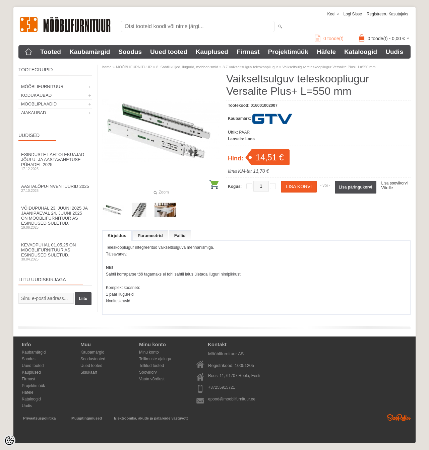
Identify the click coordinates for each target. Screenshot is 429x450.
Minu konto (149, 352)
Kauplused (212, 51)
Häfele (326, 51)
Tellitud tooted (151, 365)
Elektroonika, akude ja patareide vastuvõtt (151, 418)
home (107, 67)
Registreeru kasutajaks (387, 14)
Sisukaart (88, 372)
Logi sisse (353, 14)
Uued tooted (168, 51)
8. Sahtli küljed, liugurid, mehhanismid (187, 67)
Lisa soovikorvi (394, 183)
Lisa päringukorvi (355, 187)
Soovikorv (148, 372)
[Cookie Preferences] (9, 441)
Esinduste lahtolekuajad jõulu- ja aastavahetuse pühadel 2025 (55, 161)
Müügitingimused (86, 418)
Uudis (394, 51)
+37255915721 (221, 387)
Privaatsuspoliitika (39, 418)
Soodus (130, 51)
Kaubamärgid (89, 51)
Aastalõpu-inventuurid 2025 (55, 188)
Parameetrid (150, 235)
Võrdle (387, 187)
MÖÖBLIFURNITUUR (42, 86)
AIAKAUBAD (33, 112)
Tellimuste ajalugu (155, 359)
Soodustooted (92, 359)
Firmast (248, 51)
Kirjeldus (117, 235)
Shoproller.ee (399, 417)
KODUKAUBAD (36, 95)
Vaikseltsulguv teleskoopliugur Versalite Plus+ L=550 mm (328, 67)
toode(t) (329, 38)
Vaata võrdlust (152, 379)
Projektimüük (288, 51)
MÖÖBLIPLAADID (39, 103)
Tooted (50, 51)
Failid (180, 235)
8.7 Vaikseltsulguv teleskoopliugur (250, 67)
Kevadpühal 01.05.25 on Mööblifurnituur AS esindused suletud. (55, 251)
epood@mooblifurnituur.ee (231, 399)
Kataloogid (360, 51)
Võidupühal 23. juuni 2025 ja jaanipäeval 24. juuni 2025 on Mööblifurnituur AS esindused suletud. (55, 217)
